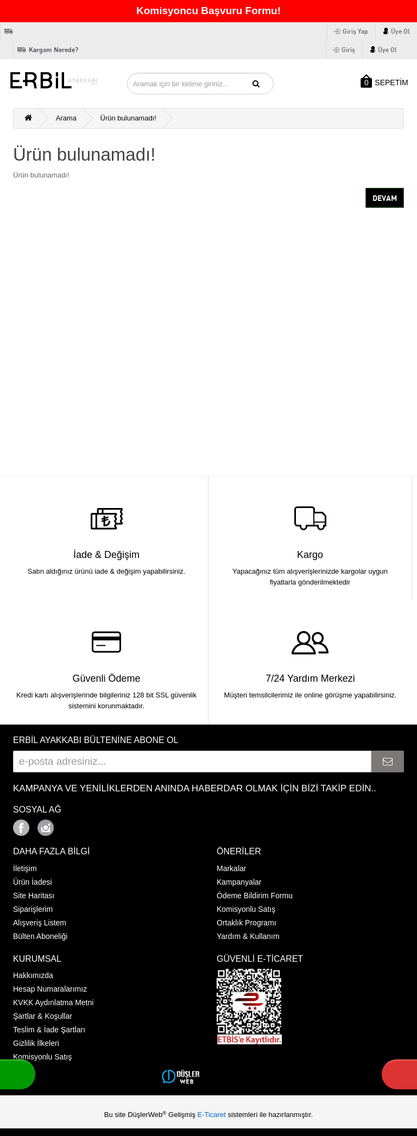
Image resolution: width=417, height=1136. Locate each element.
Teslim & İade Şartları (49, 1029)
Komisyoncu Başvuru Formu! (208, 10)
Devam (384, 198)
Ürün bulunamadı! (128, 118)
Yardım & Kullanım (248, 936)
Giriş (348, 50)
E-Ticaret (213, 1114)
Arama (66, 118)
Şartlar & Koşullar (42, 1016)
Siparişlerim (33, 909)
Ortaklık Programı (246, 922)
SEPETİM (384, 81)
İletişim (25, 868)
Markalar (231, 868)
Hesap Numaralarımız (50, 989)
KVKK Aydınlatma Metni (53, 1002)
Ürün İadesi (32, 882)
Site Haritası (33, 895)
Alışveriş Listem (39, 922)
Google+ (75, 825)
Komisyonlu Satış (246, 909)
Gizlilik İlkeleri (36, 1043)
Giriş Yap (355, 31)
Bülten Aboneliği (40, 936)
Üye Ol (400, 31)
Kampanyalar (239, 882)
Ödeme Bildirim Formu (255, 895)
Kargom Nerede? (53, 50)
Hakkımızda (33, 975)
